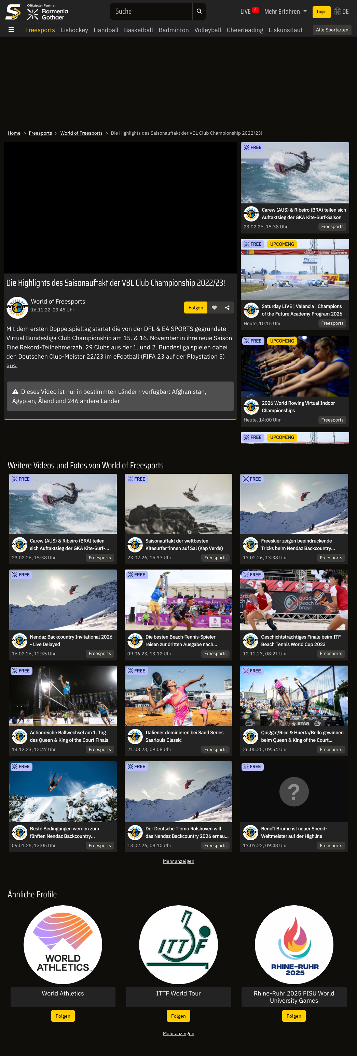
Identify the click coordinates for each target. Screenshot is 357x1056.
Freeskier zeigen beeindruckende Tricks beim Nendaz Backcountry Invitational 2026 (296, 545)
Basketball (138, 30)
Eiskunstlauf (286, 30)
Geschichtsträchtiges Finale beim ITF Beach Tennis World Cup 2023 (301, 640)
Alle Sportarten (332, 30)
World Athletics (63, 993)
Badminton (174, 30)
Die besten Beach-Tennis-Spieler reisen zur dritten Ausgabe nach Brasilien (181, 641)
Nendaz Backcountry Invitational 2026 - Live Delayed (71, 640)
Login (322, 12)
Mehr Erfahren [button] (282, 11)
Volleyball (207, 30)
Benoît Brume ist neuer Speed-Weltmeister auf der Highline (294, 832)
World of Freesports (81, 133)
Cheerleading (245, 30)
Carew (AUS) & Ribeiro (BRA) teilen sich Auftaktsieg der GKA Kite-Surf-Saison (304, 213)
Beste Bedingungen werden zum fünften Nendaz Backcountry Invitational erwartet (64, 833)
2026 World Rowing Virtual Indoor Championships (298, 407)
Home (14, 133)
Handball (106, 30)
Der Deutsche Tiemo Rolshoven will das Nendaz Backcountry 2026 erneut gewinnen (186, 833)
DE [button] (341, 11)
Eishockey (74, 30)
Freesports (40, 30)
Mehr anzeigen (178, 861)
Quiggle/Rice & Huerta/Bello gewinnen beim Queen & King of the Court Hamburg (302, 737)
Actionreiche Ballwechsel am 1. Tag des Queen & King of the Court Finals (69, 736)
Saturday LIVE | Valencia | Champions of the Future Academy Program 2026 (302, 310)
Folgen (196, 307)
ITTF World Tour (178, 993)
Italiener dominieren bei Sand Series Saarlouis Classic (184, 736)
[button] (214, 308)
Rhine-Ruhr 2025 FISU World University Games (294, 997)
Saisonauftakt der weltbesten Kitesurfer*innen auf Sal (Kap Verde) (184, 544)
